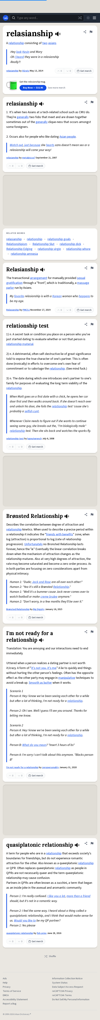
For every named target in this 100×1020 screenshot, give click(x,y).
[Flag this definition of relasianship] (91, 32)
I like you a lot (56, 896)
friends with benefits (59, 534)
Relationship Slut (43, 244)
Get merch (84, 71)
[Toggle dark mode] (88, 18)
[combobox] (47, 17)
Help (5, 982)
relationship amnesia (24, 254)
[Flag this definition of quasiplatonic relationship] (92, 843)
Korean (57, 296)
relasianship (12, 71)
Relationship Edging (19, 249)
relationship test (15, 438)
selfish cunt (32, 411)
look (19, 52)
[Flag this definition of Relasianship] (92, 268)
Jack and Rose (41, 582)
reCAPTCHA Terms (62, 995)
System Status (60, 982)
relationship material (19, 344)
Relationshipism (16, 244)
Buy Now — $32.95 (33, 88)
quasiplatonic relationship (19, 933)
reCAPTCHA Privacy (62, 991)
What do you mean (34, 745)
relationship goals (59, 239)
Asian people (68, 136)
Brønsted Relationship (17, 609)
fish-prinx (42, 933)
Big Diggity (39, 609)
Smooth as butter (40, 683)
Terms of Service (12, 991)
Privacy (6, 987)
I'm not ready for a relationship (22, 767)
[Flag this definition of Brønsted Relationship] (92, 514)
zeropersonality (50, 767)
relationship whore (78, 249)
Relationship (61, 587)
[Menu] (94, 18)
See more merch (56, 88)
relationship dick (70, 244)
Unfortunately (33, 544)
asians (52, 43)
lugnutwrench (34, 438)
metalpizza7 (28, 158)
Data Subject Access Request (67, 987)
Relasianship (12, 310)
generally (23, 117)
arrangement (38, 278)
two (44, 43)
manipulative (66, 678)
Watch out (16, 145)
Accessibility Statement (15, 999)
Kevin (25, 52)
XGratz (25, 71)
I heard (19, 57)
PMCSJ (26, 310)
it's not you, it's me (43, 668)
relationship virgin (49, 249)
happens (84, 296)
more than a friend (78, 896)
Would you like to (25, 920)
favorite (19, 296)
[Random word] (80, 18)
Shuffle (50, 956)
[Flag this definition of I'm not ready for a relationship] (92, 632)
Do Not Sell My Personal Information (70, 999)
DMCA (6, 995)
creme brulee (48, 596)
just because (32, 145)
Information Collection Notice (67, 978)
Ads (5, 978)
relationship (16, 43)
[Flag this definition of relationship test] (92, 324)
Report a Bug (9, 1003)
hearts (50, 145)
